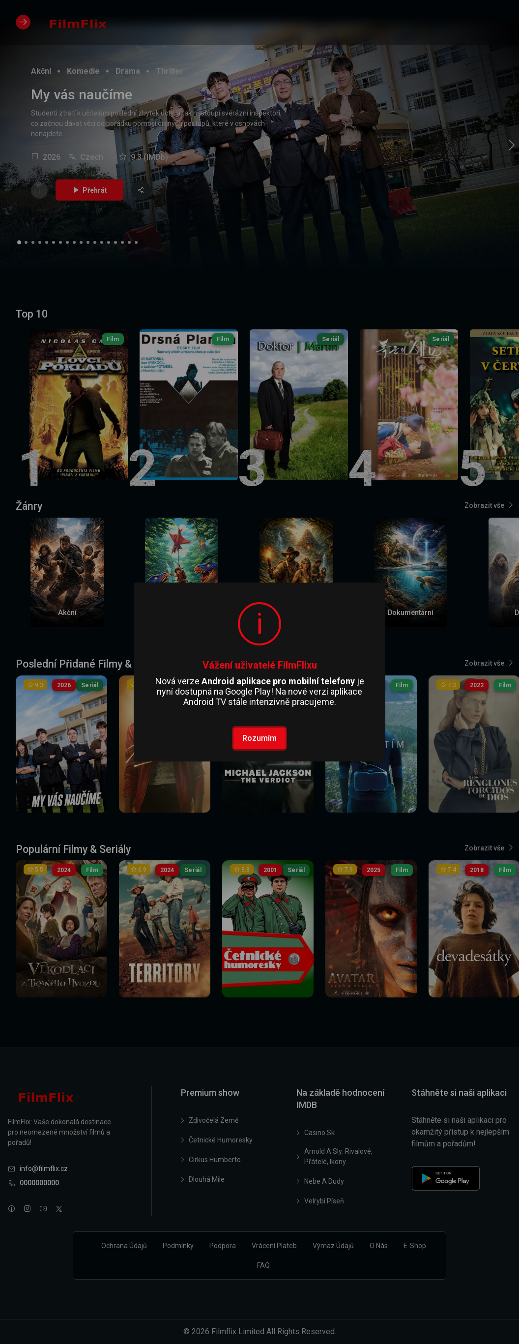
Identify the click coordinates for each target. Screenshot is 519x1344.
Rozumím (259, 738)
